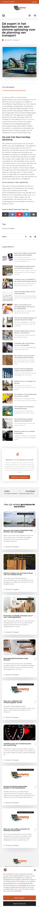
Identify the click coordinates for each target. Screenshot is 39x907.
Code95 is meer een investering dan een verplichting (17, 744)
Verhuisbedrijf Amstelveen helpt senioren (16, 659)
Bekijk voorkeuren (19, 903)
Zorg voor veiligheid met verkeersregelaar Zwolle (13, 701)
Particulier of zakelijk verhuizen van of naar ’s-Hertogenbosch (18, 616)
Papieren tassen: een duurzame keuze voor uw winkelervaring (18, 573)
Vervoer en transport (12, 40)
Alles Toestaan (19, 898)
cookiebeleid (17, 891)
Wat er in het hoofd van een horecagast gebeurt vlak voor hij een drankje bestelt (24, 306)
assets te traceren (27, 119)
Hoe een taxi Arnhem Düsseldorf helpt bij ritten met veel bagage (18, 531)
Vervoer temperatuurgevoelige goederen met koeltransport (15, 787)
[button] (35, 870)
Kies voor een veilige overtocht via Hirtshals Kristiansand (17, 829)
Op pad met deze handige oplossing (14, 90)
